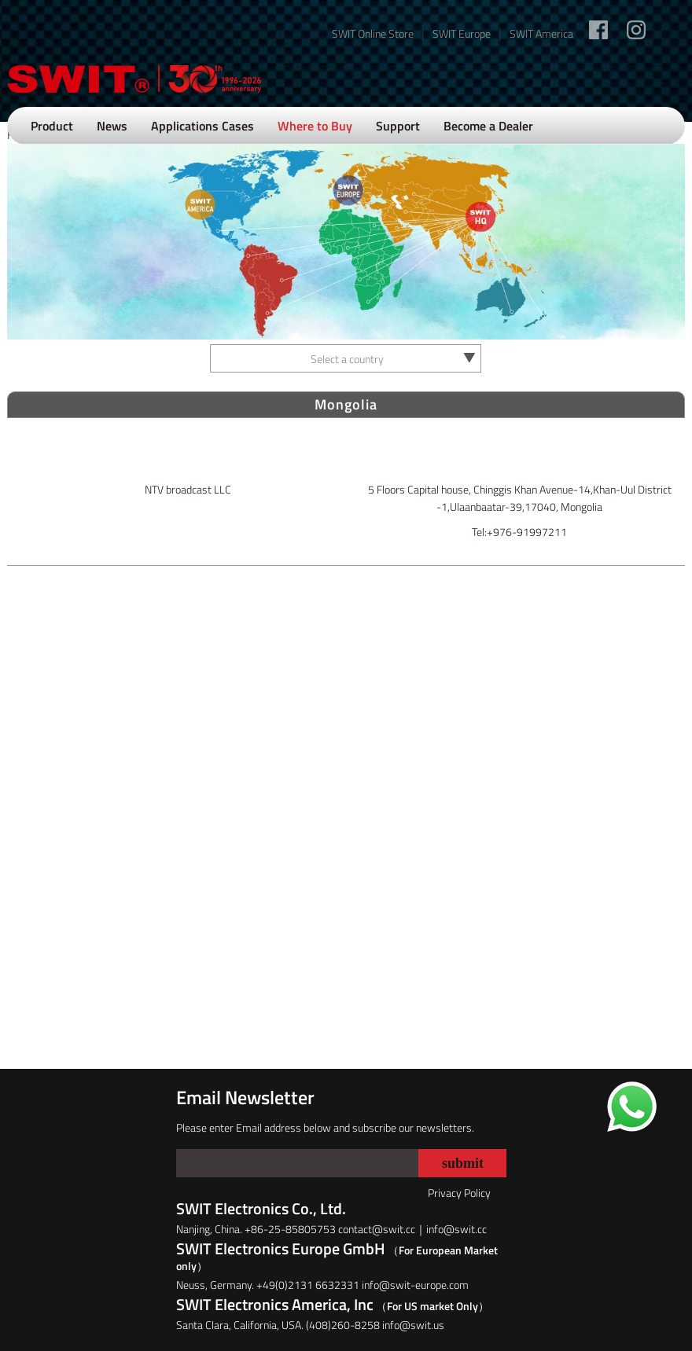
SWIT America (541, 33)
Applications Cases (202, 125)
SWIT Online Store (373, 33)
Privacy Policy (459, 1192)
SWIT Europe (461, 33)
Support (398, 125)
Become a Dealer (488, 125)
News (112, 125)
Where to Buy (315, 125)
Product (52, 125)
